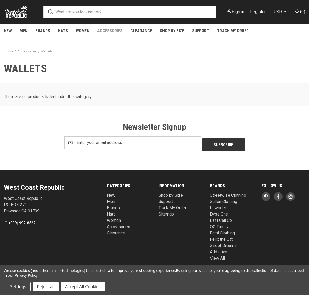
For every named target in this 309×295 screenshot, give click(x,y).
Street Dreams (223, 243)
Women (82, 30)
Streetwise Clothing (228, 193)
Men (24, 30)
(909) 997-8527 (22, 220)
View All (217, 256)
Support (200, 30)
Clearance (141, 30)
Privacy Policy (26, 275)
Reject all (46, 286)
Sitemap (166, 212)
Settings (18, 286)
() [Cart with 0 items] (300, 11)
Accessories (109, 30)
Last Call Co (221, 218)
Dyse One (219, 212)
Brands (42, 30)
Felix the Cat (221, 237)
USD (280, 11)
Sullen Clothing (223, 199)
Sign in (238, 11)
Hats (63, 30)
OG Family (219, 224)
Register (258, 11)
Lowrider (218, 205)
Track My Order (233, 30)
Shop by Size (172, 30)
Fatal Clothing (222, 230)
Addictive (218, 249)
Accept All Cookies (83, 286)
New (8, 30)
